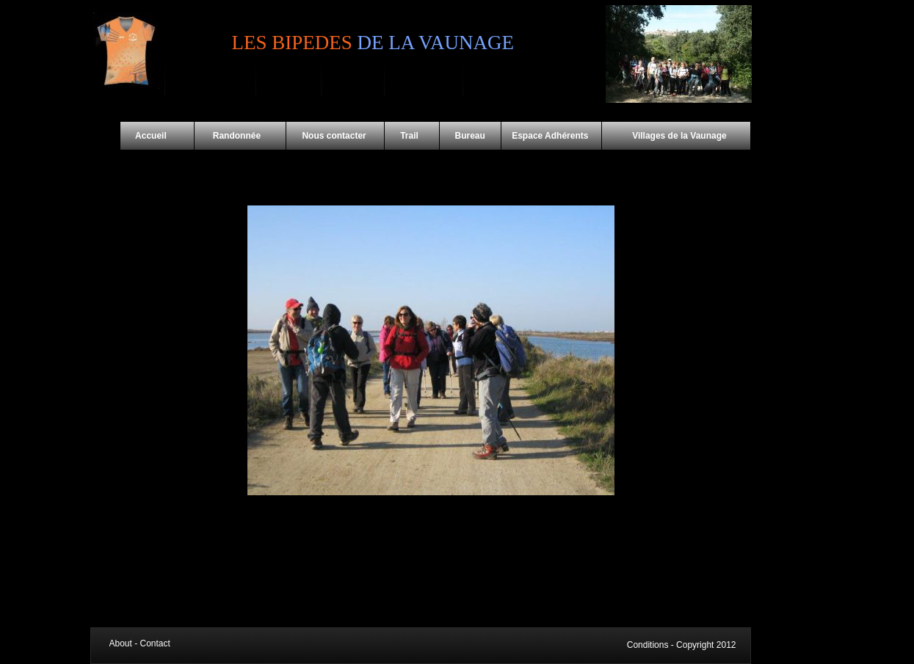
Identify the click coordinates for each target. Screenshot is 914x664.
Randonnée (240, 136)
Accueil (157, 136)
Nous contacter (335, 136)
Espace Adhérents (551, 136)
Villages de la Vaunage (665, 136)
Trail (411, 136)
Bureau (470, 136)
